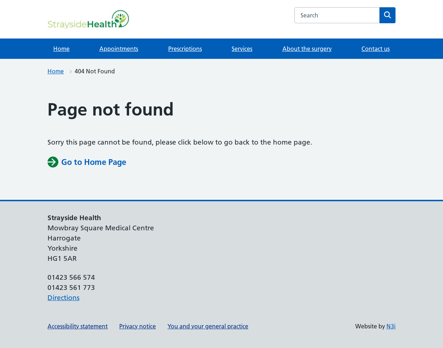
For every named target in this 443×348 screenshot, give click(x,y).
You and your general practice (207, 326)
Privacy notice (137, 326)
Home (61, 48)
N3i (391, 326)
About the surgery (307, 48)
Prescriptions (185, 48)
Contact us (375, 48)
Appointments (118, 48)
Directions (63, 298)
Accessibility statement (77, 326)
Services (242, 48)
